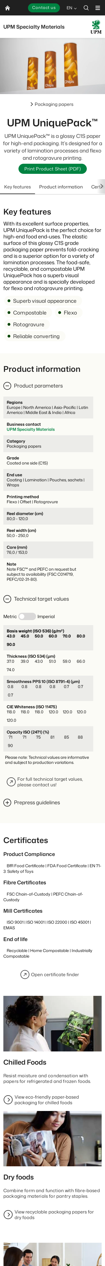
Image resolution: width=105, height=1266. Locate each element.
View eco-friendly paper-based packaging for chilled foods (47, 1099)
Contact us (44, 7)
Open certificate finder (49, 974)
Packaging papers (54, 104)
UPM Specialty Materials (31, 429)
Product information (61, 187)
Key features (17, 187)
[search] (86, 7)
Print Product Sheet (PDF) (52, 169)
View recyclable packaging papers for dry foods (54, 1214)
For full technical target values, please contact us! (45, 781)
